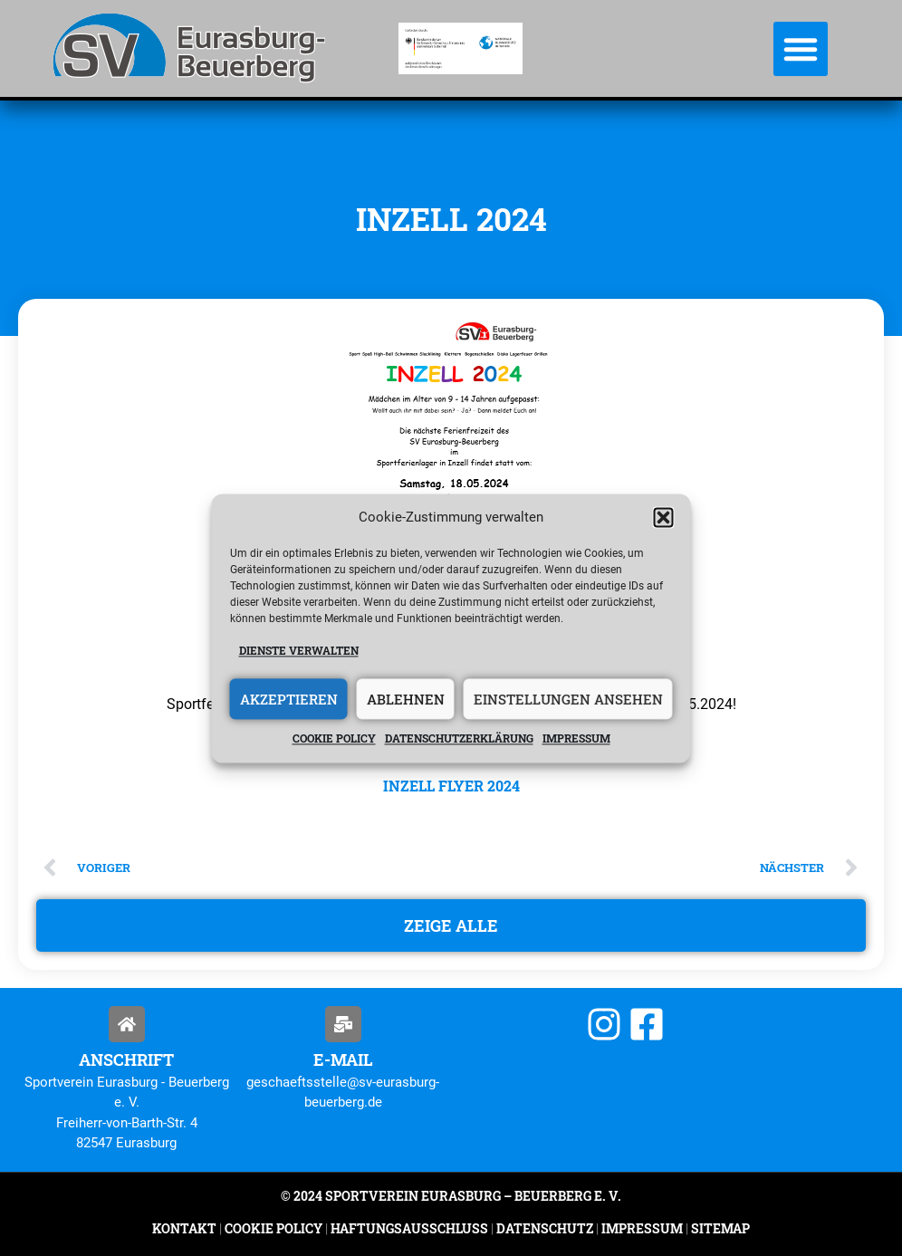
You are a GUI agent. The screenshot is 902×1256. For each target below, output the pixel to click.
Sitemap (719, 1228)
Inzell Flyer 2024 (451, 785)
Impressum (576, 739)
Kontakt (184, 1228)
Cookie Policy (273, 1228)
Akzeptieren (289, 699)
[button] (664, 517)
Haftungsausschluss (409, 1228)
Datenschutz (544, 1228)
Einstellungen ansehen (568, 699)
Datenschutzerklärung (459, 739)
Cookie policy (334, 739)
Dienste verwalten (299, 650)
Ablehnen (406, 699)
